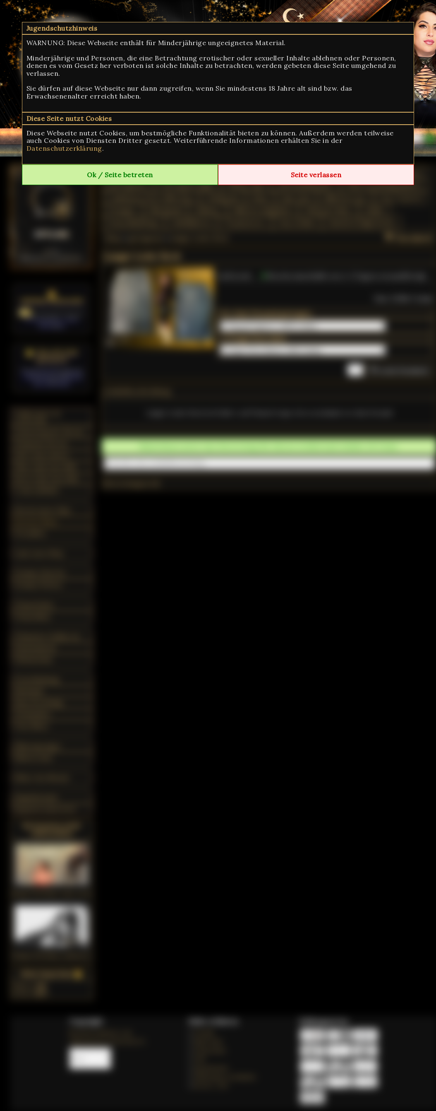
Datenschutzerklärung (64, 148)
